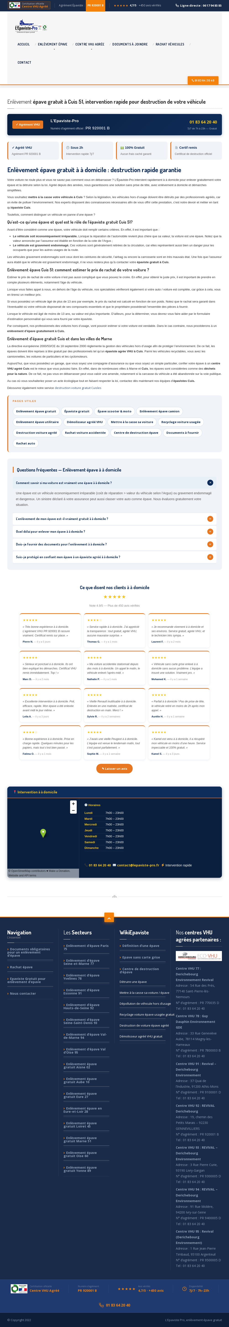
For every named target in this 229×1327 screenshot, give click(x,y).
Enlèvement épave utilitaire (37, 422)
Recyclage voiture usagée (180, 422)
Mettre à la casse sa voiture (132, 422)
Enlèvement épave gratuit (36, 411)
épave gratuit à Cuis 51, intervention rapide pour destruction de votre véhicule (106, 101)
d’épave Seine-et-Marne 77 (81, 962)
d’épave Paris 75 (86, 947)
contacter (23, 993)
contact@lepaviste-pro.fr (138, 865)
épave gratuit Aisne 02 (80, 1065)
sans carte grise (141, 957)
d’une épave (140, 946)
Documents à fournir (182, 433)
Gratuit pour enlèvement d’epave (26, 980)
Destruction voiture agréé (36, 433)
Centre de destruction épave (136, 433)
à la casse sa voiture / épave (143, 993)
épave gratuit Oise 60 (80, 1154)
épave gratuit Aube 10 (80, 1080)
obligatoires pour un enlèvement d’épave (28, 952)
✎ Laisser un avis (114, 769)
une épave (133, 982)
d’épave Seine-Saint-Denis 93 (81, 1021)
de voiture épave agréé (143, 1025)
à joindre (130, 44)
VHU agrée (89, 44)
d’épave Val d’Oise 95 (84, 1051)
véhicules (170, 44)
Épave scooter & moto (115, 411)
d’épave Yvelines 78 (81, 977)
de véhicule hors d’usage (143, 1004)
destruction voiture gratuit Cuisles (78, 388)
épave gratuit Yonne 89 (80, 1169)
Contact (25, 62)
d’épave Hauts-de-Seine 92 (81, 1006)
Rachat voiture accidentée (85, 433)
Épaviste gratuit (76, 411)
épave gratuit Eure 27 (80, 1095)
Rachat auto (25, 443)
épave (53, 44)
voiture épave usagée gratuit (143, 1014)
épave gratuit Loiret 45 (80, 1124)
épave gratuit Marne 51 (80, 1139)
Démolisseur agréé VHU (85, 422)
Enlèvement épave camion (159, 411)
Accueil (24, 44)
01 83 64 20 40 (203, 80)
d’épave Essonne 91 (81, 991)
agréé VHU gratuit (141, 1036)
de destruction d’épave (139, 970)
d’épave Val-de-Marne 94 (85, 1036)
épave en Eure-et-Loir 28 (82, 1110)
